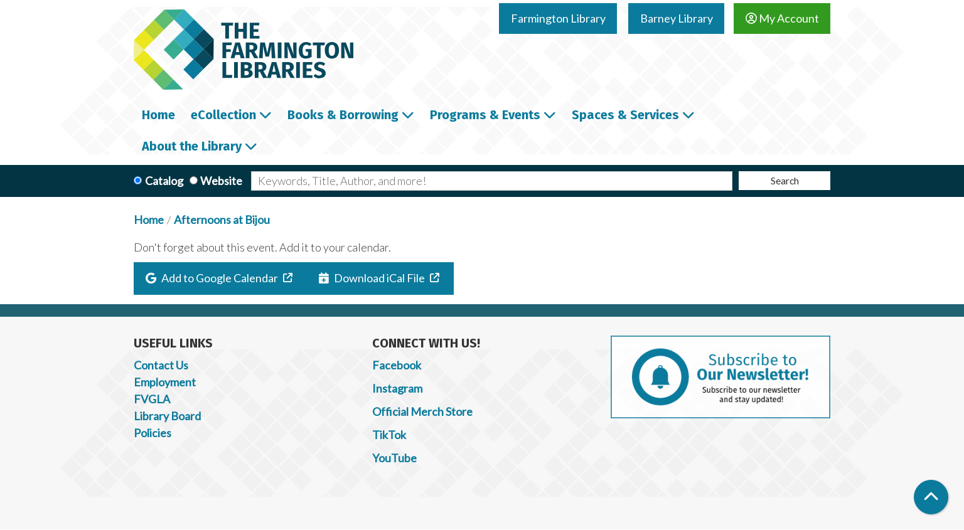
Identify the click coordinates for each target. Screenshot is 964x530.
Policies (152, 433)
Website (221, 181)
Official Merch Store (422, 411)
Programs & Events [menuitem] (485, 114)
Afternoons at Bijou (222, 219)
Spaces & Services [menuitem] (625, 114)
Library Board (167, 416)
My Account (782, 18)
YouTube (394, 458)
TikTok (389, 435)
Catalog (164, 181)
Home (149, 219)
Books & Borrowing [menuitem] (343, 114)
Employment (165, 382)
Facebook (396, 365)
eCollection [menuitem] (223, 114)
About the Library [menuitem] (192, 146)
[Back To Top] (931, 497)
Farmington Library (558, 18)
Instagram (397, 388)
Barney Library (676, 18)
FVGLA (152, 399)
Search (785, 180)
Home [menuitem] (158, 114)
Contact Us (161, 365)
